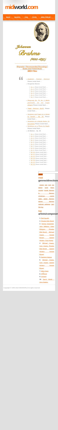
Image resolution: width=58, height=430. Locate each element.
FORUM (9, 22)
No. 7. (32, 97)
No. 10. (33, 152)
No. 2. (33, 89)
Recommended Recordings (36, 67)
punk (46, 187)
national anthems (44, 204)
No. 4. (32, 140)
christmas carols (46, 196)
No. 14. (33, 160)
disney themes (46, 201)
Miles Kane (44, 271)
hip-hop (40, 207)
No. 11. (33, 154)
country (40, 190)
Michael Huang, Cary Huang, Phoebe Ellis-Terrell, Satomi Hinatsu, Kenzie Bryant (46, 248)
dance (40, 187)
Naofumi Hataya (46, 257)
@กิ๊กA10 (44, 274)
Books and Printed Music (32, 69)
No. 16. (33, 164)
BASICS (17, 17)
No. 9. (32, 150)
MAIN (8, 17)
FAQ (26, 17)
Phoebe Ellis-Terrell (47, 221)
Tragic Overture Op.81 (36, 108)
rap (53, 185)
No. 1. (32, 87)
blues (52, 187)
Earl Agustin (45, 218)
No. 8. (32, 148)
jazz (52, 204)
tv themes (46, 193)
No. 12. (33, 156)
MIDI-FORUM (45, 17)
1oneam (43, 276)
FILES (34, 17)
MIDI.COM (21, 7)
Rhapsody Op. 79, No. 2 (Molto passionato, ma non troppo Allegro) (39, 103)
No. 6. (32, 95)
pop (46, 185)
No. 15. (33, 162)
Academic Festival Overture (39, 79)
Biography (21, 67)
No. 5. (32, 93)
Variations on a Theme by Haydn (39, 126)
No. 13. (33, 158)
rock (49, 185)
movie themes (49, 190)
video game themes (46, 199)
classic (41, 185)
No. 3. (32, 91)
